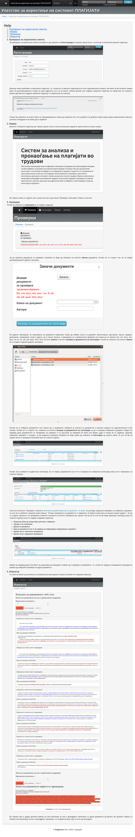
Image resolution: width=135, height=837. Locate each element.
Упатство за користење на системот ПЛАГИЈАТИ (31, 3)
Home (4, 16)
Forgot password (109, 5)
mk (70, 3)
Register (85, 5)
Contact (56, 3)
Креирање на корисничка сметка (28, 29)
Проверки (15, 34)
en (75, 3)
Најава (13, 31)
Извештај (15, 36)
